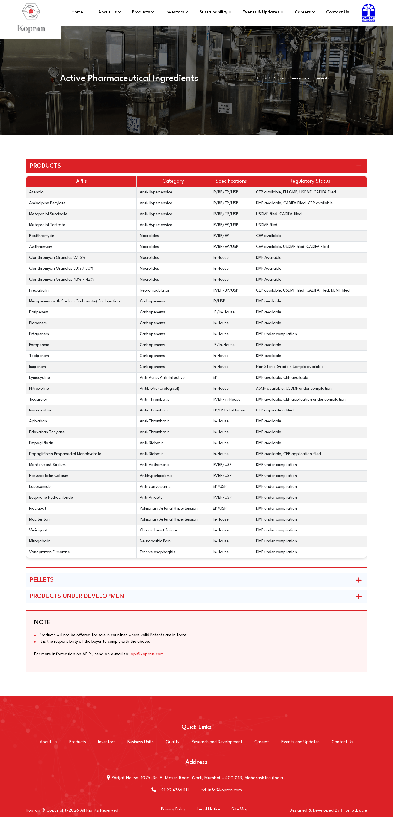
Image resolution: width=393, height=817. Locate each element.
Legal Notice (208, 809)
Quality (173, 742)
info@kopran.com (221, 790)
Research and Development (217, 742)
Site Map (239, 809)
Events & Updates (261, 12)
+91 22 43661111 (170, 790)
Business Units (140, 742)
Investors (174, 12)
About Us (107, 12)
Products (141, 12)
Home (77, 12)
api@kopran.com (147, 654)
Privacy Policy (173, 809)
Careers (303, 12)
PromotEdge (354, 810)
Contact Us (337, 12)
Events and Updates (300, 742)
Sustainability (213, 12)
